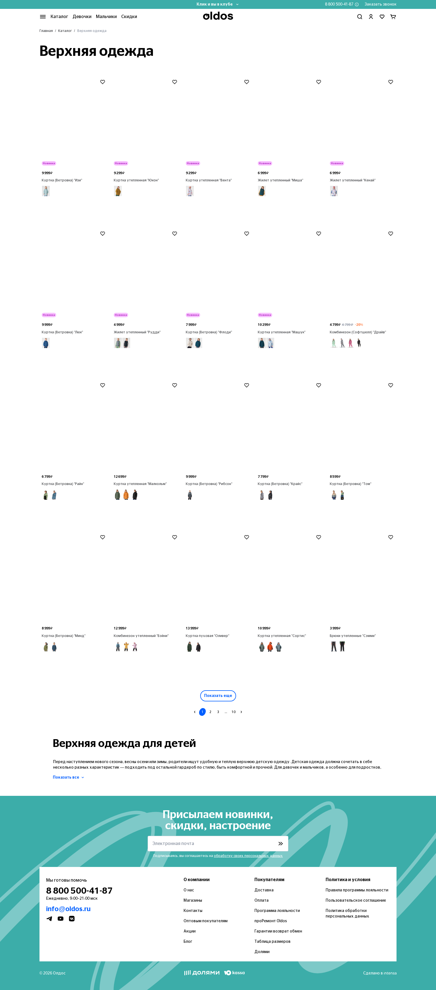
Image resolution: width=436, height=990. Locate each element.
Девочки (82, 16)
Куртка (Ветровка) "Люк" (62, 332)
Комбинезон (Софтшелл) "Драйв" (358, 332)
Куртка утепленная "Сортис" (282, 636)
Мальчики (106, 16)
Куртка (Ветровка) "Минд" (64, 636)
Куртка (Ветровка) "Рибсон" (209, 484)
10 (234, 712)
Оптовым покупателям (205, 921)
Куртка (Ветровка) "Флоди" (209, 332)
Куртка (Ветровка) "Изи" (62, 180)
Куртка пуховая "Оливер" (207, 636)
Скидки (129, 16)
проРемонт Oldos (270, 921)
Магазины (193, 900)
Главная (46, 30)
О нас (189, 890)
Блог (188, 942)
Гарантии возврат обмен (278, 931)
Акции (189, 931)
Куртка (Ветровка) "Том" (350, 484)
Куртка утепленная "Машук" (282, 332)
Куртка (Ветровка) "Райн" (63, 484)
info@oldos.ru (68, 909)
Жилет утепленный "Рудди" (137, 332)
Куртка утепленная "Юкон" (136, 180)
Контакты (193, 911)
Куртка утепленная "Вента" (209, 180)
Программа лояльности (277, 911)
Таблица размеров (272, 942)
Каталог (65, 30)
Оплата (261, 900)
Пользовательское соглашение (356, 900)
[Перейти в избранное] (382, 16)
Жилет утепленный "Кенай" (353, 180)
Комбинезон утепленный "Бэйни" (141, 636)
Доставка (264, 890)
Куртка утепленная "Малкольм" (140, 484)
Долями (261, 952)
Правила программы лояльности (357, 890)
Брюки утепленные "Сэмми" (353, 636)
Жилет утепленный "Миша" (280, 180)
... (226, 712)
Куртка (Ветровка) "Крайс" (280, 484)
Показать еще (218, 696)
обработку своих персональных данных (248, 856)
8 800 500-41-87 (339, 4)
